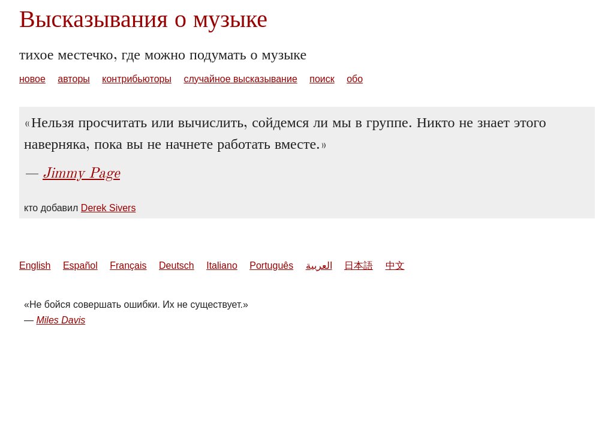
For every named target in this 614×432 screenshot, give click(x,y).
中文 (395, 265)
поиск (322, 79)
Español (80, 265)
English (34, 265)
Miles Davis (60, 320)
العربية (319, 265)
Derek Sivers (108, 208)
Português (271, 265)
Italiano (221, 265)
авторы (74, 79)
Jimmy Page (81, 173)
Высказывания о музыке (143, 19)
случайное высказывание (240, 79)
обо (355, 79)
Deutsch (176, 265)
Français (128, 265)
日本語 (358, 265)
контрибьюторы (136, 79)
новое (32, 79)
